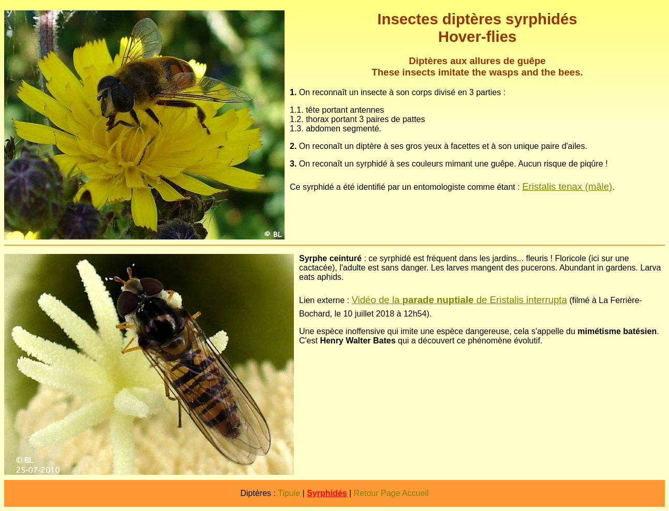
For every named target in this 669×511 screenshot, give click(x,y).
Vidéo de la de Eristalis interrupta (459, 299)
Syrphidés (327, 493)
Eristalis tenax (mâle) (567, 186)
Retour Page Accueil (391, 493)
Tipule (289, 493)
